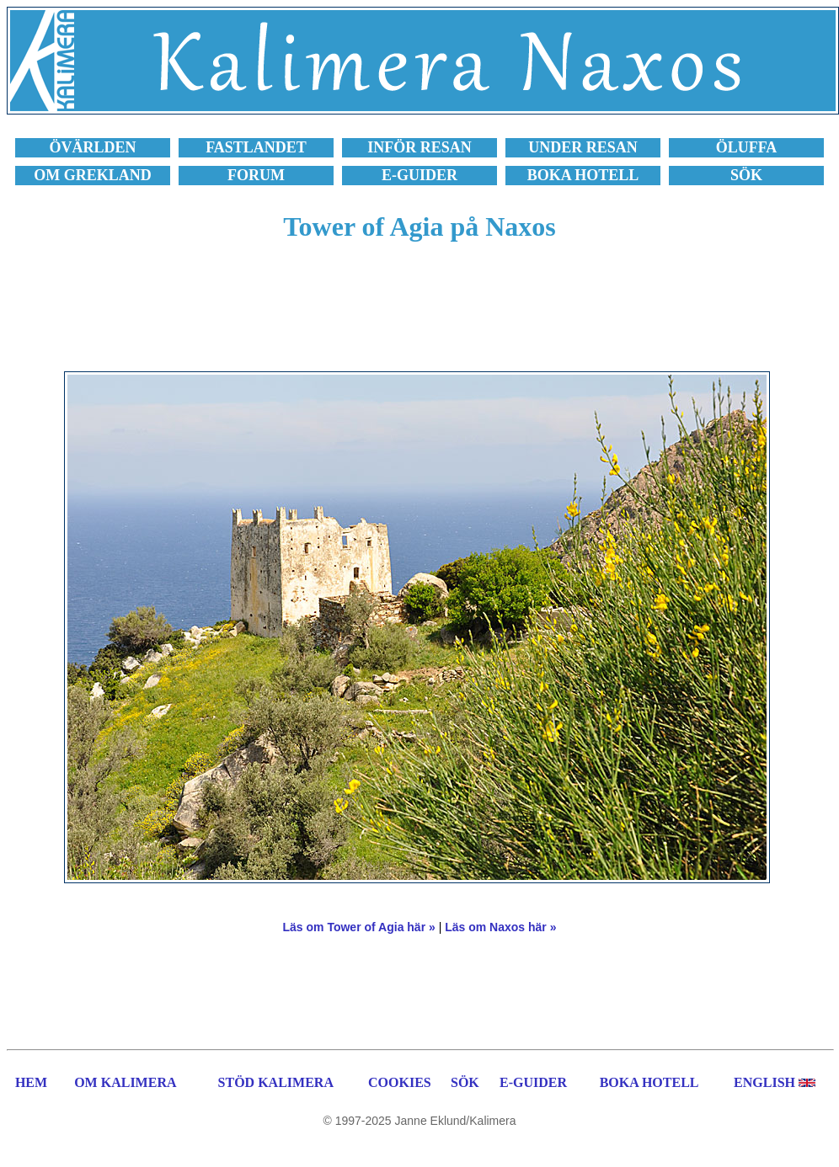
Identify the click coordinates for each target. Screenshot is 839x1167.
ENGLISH (764, 1082)
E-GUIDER (533, 1082)
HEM (31, 1082)
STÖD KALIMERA (276, 1082)
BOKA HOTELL (649, 1082)
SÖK (465, 1082)
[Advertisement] (419, 316)
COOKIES (399, 1082)
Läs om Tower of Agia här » (359, 927)
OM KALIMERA (125, 1082)
